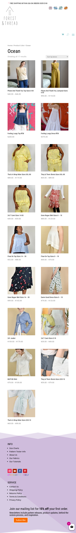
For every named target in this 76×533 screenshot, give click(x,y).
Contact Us (14, 486)
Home (10, 45)
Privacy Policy (15, 500)
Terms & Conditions (17, 496)
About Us (13, 455)
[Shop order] (57, 56)
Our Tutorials (15, 461)
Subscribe (21, 520)
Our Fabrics (14, 458)
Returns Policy (15, 493)
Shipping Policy (16, 490)
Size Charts (14, 448)
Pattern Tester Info (17, 451)
